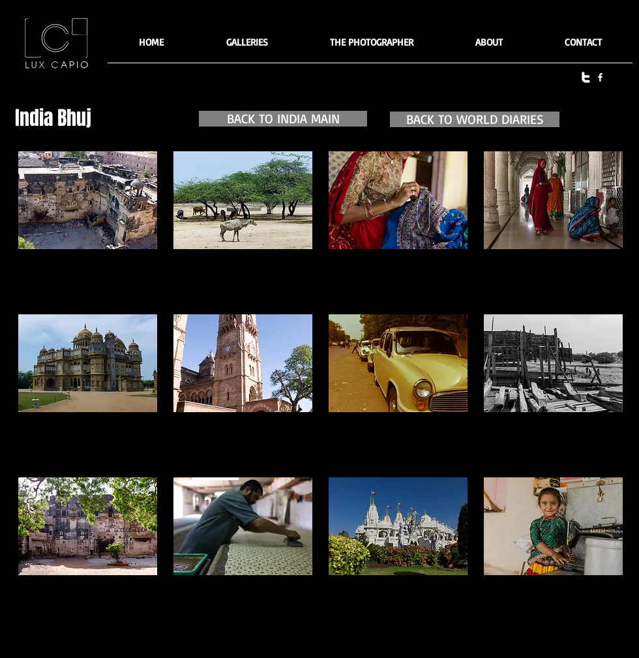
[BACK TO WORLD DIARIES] (474, 119)
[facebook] (600, 77)
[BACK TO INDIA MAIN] (283, 119)
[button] (247, 46)
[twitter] (585, 77)
